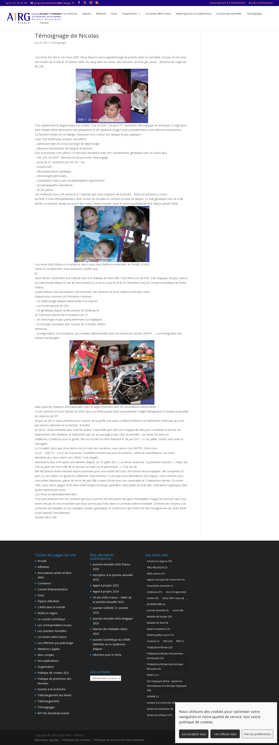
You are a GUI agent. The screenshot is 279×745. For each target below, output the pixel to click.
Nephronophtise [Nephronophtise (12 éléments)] (158, 629)
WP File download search (53, 713)
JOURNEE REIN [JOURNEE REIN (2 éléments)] (156, 604)
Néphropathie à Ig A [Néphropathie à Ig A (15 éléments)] (160, 635)
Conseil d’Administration (53, 589)
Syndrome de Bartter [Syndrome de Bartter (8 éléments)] (160, 709)
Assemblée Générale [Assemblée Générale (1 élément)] (160, 585)
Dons (114, 13)
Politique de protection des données (119, 740)
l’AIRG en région (47, 613)
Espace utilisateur (48, 601)
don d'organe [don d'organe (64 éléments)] (176, 592)
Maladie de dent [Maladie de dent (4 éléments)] (157, 622)
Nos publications (48, 661)
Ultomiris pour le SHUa (107, 655)
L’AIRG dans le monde (51, 607)
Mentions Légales (49, 649)
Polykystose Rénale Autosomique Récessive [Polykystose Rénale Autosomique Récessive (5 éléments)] (165, 666)
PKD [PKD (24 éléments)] (167, 641)
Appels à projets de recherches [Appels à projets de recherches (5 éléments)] (166, 579)
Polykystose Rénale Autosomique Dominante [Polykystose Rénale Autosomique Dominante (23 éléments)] (165, 656)
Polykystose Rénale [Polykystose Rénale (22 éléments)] (159, 647)
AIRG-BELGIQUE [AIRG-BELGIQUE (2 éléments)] (157, 567)
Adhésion (101, 13)
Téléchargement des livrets (54, 695)
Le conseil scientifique (51, 619)
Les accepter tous (194, 734)
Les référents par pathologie (55, 643)
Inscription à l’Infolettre (227, 3)
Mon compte (46, 655)
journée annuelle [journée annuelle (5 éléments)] (158, 610)
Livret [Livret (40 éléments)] (177, 610)
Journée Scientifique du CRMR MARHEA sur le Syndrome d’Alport (111, 644)
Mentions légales (47, 740)
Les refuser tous (225, 734)
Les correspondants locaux (54, 625)
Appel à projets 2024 (106, 591)
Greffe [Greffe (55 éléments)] (152, 598)
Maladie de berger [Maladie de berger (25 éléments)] (159, 616)
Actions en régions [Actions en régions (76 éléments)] (159, 561)
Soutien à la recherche (65, 13)
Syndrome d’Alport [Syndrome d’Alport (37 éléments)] (159, 715)
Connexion (44, 583)
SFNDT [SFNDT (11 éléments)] (153, 675)
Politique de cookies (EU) (53, 673)
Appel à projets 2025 (106, 585)
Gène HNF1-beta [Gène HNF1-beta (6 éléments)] (173, 598)
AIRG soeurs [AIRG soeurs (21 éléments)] (156, 573)
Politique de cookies (76, 740)
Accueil (44, 13)
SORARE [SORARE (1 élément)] (153, 696)
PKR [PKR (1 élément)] (179, 641)
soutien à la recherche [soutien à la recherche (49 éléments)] (161, 702)
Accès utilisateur (261, 3)
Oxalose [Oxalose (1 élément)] (153, 641)
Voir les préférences (257, 734)
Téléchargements (48, 701)
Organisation (129, 13)
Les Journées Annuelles (229, 13)
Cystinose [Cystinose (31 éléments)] (154, 592)
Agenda (86, 13)
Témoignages (254, 13)
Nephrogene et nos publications (193, 13)
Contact (44, 22)
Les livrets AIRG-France (158, 13)
